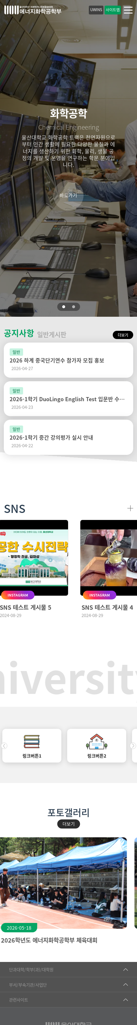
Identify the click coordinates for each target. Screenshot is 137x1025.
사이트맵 (113, 9)
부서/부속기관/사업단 (28, 985)
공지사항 (19, 333)
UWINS (96, 9)
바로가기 (68, 195)
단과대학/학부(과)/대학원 (31, 969)
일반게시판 (51, 334)
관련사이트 (18, 1000)
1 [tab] (63, 306)
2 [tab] (73, 306)
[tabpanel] (68, 158)
